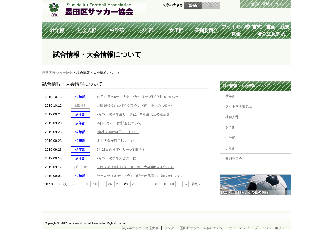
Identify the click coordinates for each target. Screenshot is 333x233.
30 (141, 184)
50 (164, 184)
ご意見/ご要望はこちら (265, 4)
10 (87, 184)
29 (133, 184)
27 (118, 184)
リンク (169, 228)
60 (172, 184)
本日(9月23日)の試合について (119, 123)
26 (110, 184)
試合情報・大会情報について (246, 86)
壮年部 (57, 30)
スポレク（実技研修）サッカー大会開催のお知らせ (135, 167)
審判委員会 (206, 30)
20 (95, 184)
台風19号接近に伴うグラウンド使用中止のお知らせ (135, 105)
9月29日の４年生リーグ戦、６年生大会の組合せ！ (135, 114)
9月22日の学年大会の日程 (116, 158)
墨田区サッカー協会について (201, 228)
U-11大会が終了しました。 (117, 141)
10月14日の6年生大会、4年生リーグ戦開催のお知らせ (137, 97)
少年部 (147, 30)
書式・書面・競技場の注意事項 (270, 30)
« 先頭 (63, 184)
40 (156, 184)
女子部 (176, 30)
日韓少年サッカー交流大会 (138, 228)
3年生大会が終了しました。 (118, 132)
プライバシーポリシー (271, 228)
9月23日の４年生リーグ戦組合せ (121, 149)
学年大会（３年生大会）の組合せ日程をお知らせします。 (140, 176)
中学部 (117, 30)
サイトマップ (239, 228)
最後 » (196, 184)
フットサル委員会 (236, 30)
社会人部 (87, 30)
